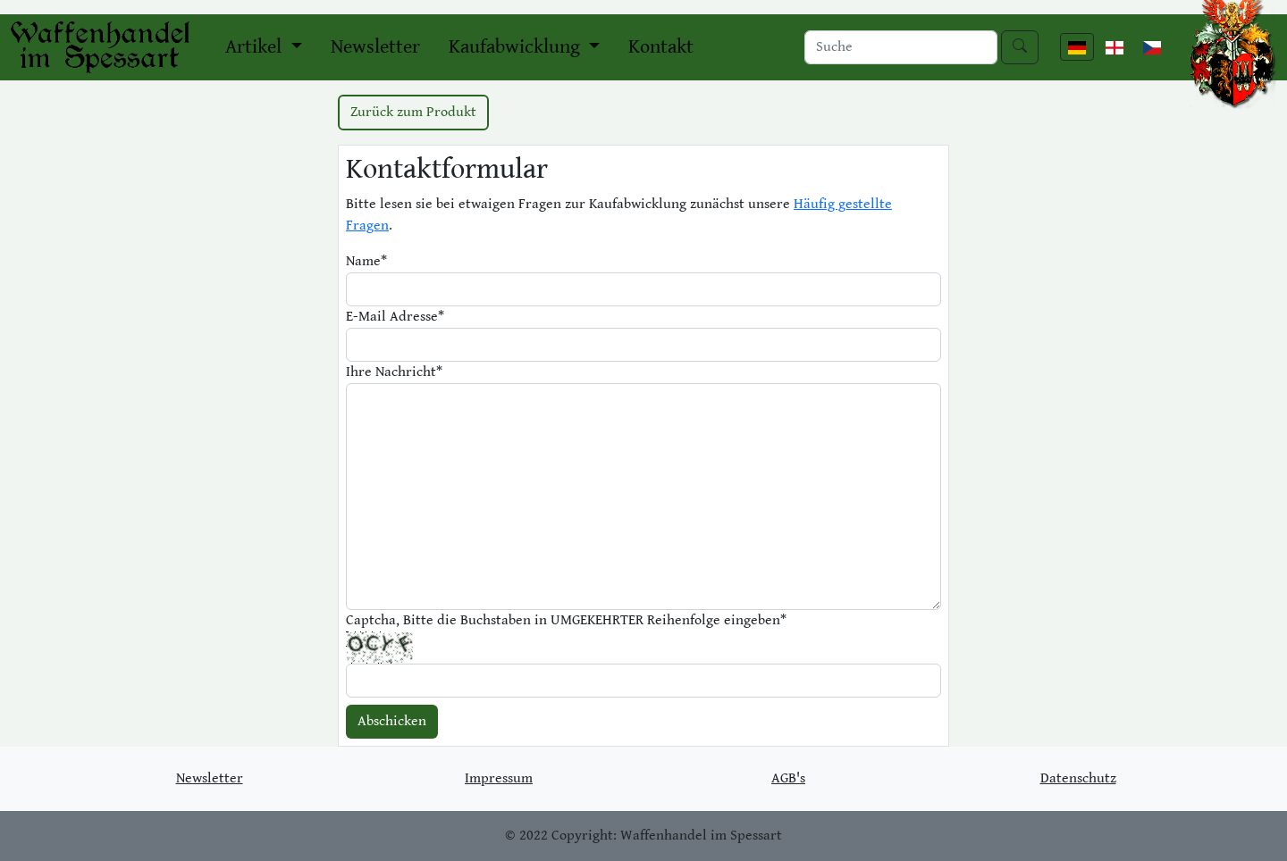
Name (366, 261)
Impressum (499, 778)
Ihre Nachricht (394, 372)
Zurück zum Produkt (413, 112)
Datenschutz (1078, 778)
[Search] (900, 47)
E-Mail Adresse (395, 316)
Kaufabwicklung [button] (517, 47)
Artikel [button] (255, 47)
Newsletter (375, 47)
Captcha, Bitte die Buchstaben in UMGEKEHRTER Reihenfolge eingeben (566, 620)
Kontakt (661, 47)
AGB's (788, 778)
